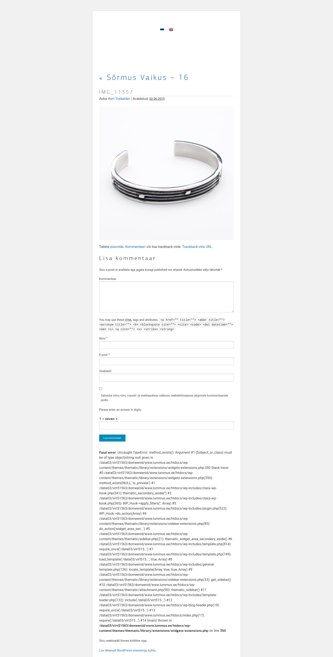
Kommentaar (107, 279)
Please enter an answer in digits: (120, 409)
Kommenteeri (135, 247)
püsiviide (117, 247)
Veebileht (105, 371)
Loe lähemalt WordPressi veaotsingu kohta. (127, 650)
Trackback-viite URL (197, 247)
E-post (103, 354)
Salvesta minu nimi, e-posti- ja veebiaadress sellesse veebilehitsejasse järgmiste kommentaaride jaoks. (164, 398)
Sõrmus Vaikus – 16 (144, 77)
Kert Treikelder (119, 99)
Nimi (102, 338)
